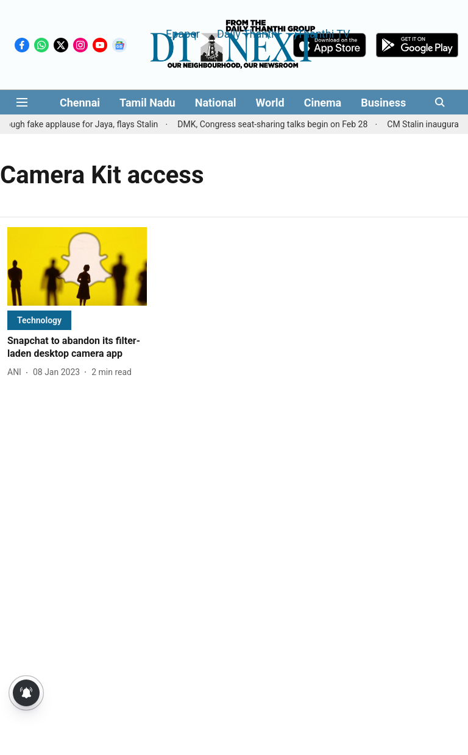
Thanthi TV (323, 33)
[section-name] (39, 320)
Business (383, 102)
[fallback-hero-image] (77, 266)
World (270, 102)
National (215, 102)
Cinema (323, 102)
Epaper (183, 33)
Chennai (80, 102)
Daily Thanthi (248, 33)
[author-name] (16, 372)
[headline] (77, 347)
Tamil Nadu (147, 102)
